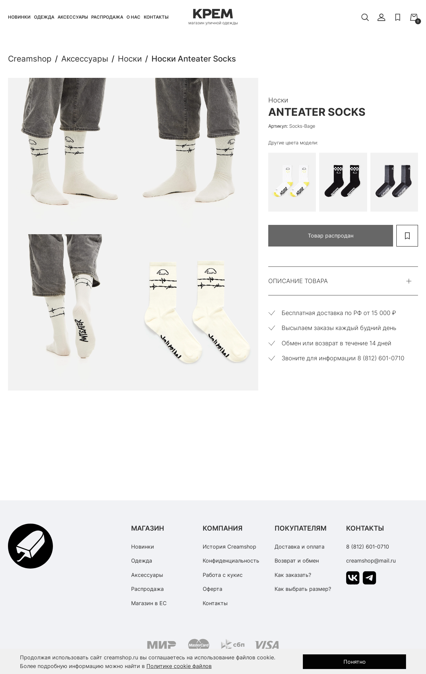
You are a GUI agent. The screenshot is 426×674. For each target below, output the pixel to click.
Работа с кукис (223, 575)
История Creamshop (229, 546)
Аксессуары (73, 17)
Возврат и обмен (297, 560)
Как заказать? (293, 575)
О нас (133, 17)
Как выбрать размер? (303, 589)
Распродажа (107, 17)
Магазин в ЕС (149, 603)
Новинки (19, 17)
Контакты (156, 17)
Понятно (354, 661)
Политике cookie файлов (179, 666)
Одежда (44, 17)
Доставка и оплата (299, 546)
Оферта (212, 589)
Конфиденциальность (231, 560)
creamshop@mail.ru (371, 560)
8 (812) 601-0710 (367, 546)
